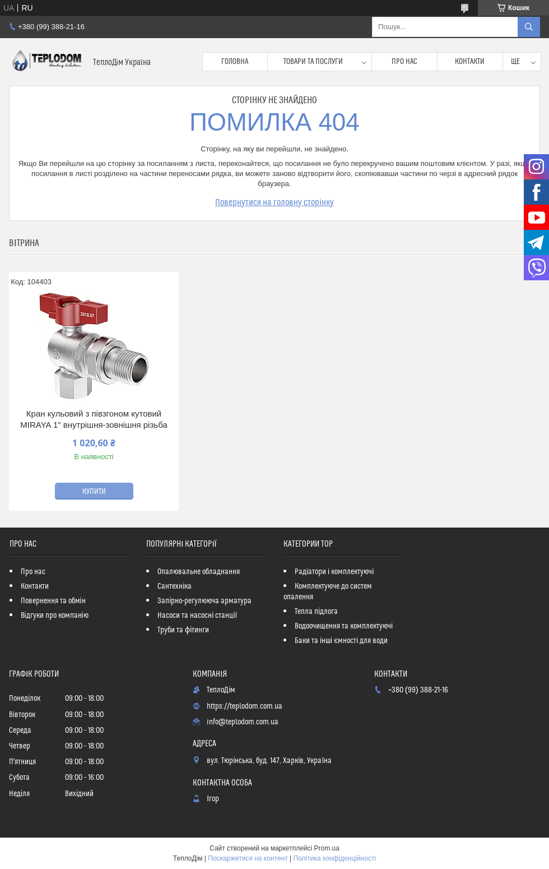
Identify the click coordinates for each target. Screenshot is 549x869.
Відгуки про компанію (55, 615)
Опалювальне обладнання (198, 571)
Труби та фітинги (183, 630)
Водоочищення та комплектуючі (344, 626)
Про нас (404, 61)
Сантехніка (174, 586)
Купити (94, 491)
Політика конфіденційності (335, 858)
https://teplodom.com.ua (244, 706)
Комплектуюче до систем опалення (327, 592)
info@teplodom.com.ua (242, 722)
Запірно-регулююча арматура (204, 601)
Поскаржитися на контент (247, 858)
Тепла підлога (316, 611)
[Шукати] (529, 27)
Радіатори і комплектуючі (334, 571)
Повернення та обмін (53, 601)
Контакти (470, 61)
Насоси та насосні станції (197, 615)
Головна (234, 61)
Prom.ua (326, 848)
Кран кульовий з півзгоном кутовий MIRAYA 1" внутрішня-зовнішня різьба (93, 419)
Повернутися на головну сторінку (274, 202)
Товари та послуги (313, 61)
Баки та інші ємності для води (341, 640)
